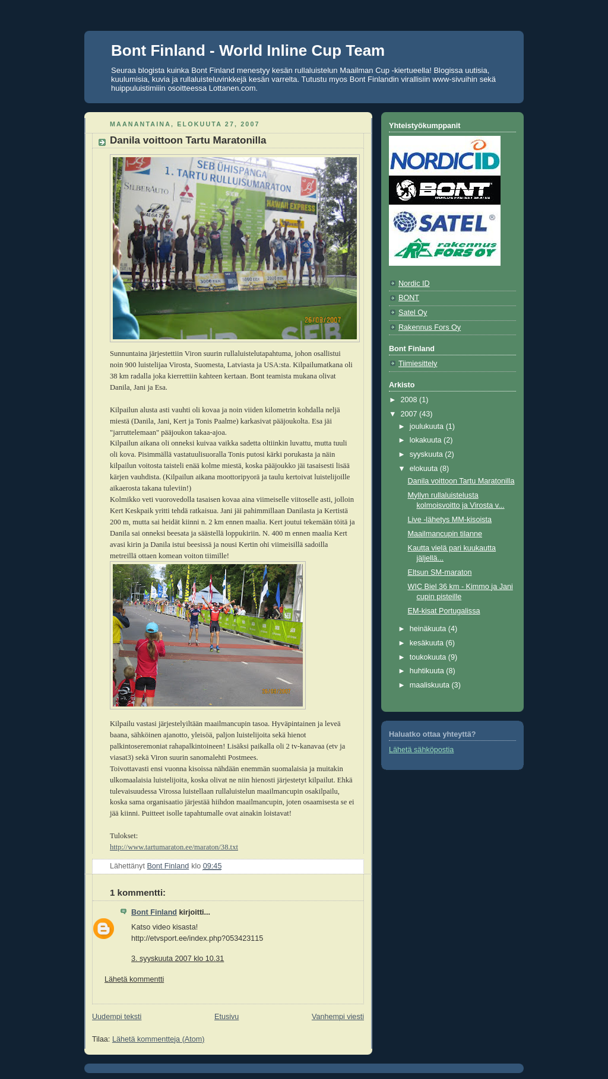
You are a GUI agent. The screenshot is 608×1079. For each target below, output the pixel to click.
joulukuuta (428, 426)
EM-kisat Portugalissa (444, 611)
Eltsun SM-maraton (440, 572)
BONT (408, 298)
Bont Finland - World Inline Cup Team (248, 50)
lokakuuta (427, 440)
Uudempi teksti (116, 1017)
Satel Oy (412, 312)
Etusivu (226, 1017)
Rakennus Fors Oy (429, 327)
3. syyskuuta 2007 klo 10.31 (177, 958)
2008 (410, 400)
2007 (410, 414)
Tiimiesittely (417, 363)
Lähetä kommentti (134, 979)
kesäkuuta (428, 643)
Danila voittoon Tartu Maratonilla (461, 481)
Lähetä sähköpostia (421, 750)
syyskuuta (427, 454)
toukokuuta (429, 657)
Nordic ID (414, 283)
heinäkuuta (429, 629)
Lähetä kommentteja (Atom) (158, 1039)
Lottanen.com (232, 88)
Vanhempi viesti (338, 1017)
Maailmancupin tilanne (445, 534)
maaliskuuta (431, 685)
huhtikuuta (428, 671)
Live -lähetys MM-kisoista (450, 519)
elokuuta (425, 468)
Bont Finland (154, 912)
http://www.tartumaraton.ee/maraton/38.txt (174, 847)
